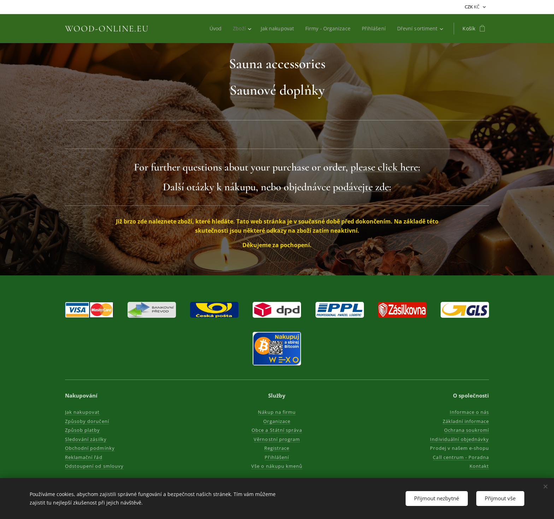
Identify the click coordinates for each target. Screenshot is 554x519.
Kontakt (479, 466)
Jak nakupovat (82, 412)
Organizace (277, 421)
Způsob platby (82, 430)
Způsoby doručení (87, 421)
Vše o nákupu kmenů (277, 466)
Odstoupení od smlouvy (94, 466)
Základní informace (465, 421)
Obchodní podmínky (90, 448)
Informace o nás (469, 412)
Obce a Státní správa (277, 430)
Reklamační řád (83, 457)
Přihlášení (277, 457)
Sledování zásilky (86, 439)
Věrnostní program (277, 439)
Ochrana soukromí (466, 430)
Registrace (276, 448)
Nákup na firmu (277, 412)
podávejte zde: (362, 186)
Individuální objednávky (459, 439)
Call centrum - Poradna (461, 457)
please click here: (385, 167)
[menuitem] (213, 28)
